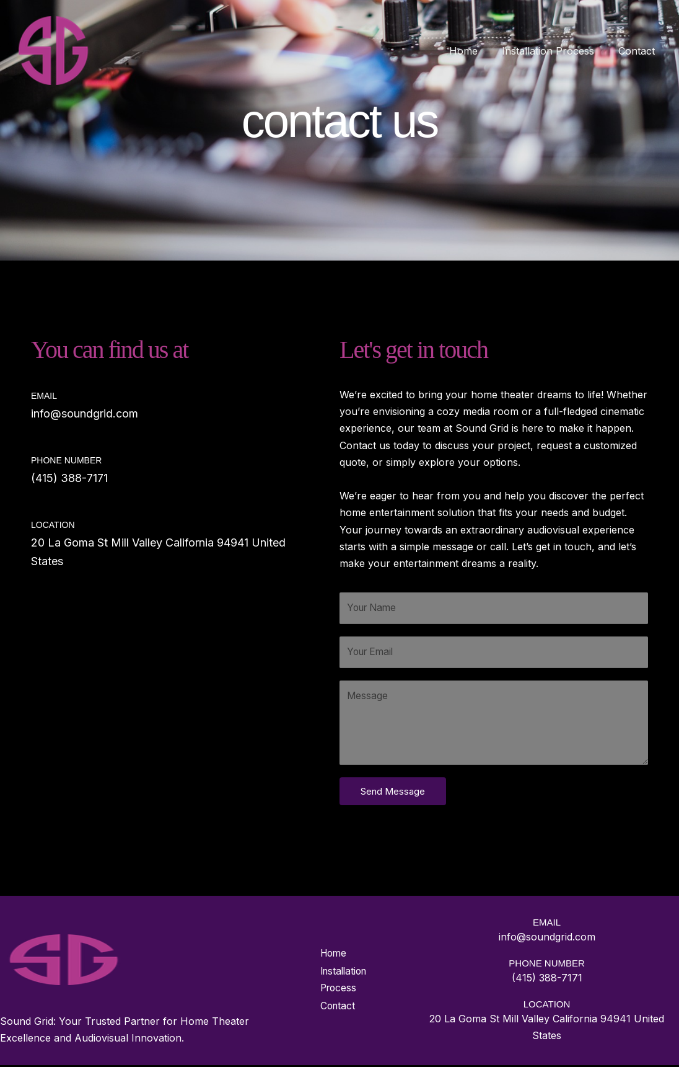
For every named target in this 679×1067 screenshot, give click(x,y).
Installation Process (554, 51)
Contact (638, 51)
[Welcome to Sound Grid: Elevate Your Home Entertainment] (53, 49)
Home (474, 51)
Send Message (393, 792)
